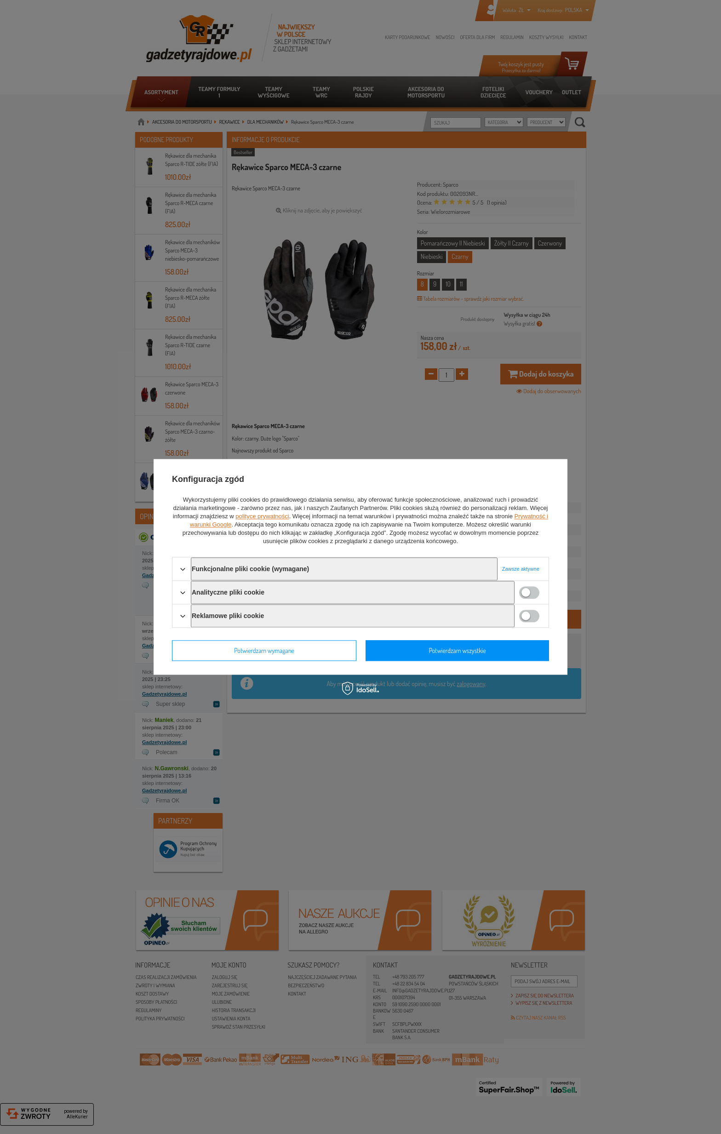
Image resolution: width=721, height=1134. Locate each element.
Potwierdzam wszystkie (457, 650)
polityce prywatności (262, 516)
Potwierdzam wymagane (264, 650)
